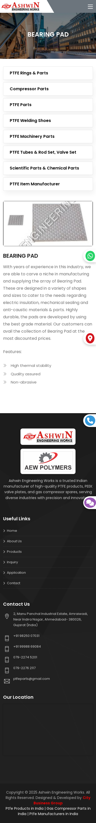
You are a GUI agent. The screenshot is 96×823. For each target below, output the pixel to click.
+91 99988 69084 (27, 646)
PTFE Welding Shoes (30, 120)
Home (12, 530)
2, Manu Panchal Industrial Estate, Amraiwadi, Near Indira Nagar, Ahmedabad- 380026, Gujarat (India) (50, 619)
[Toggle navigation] (90, 7)
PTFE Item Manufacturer (35, 184)
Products (14, 551)
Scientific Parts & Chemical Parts (44, 168)
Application (16, 572)
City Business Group (62, 800)
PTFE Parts (20, 105)
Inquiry (12, 562)
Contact (13, 583)
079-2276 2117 (24, 668)
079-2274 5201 (25, 657)
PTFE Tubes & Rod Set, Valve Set (43, 152)
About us (14, 541)
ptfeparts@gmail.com (31, 678)
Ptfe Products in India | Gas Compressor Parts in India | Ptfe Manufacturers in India (48, 811)
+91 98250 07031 (26, 635)
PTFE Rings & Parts (29, 73)
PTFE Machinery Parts (32, 136)
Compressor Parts (29, 89)
